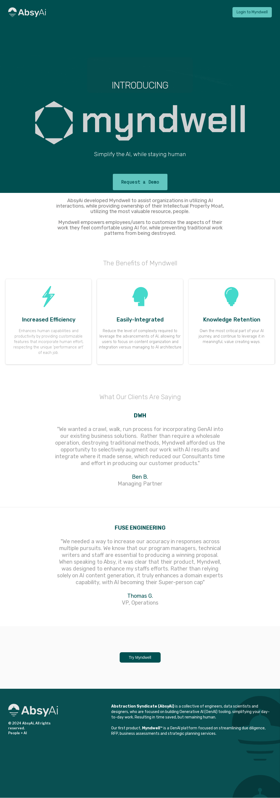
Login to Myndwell (252, 12)
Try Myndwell (140, 657)
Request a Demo (140, 182)
